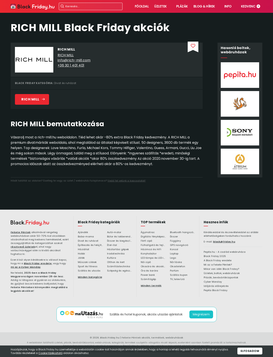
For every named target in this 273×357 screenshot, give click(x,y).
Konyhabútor (149, 253)
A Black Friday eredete (218, 260)
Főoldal (142, 6)
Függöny (175, 240)
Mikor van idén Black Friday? (221, 269)
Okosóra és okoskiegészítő (153, 266)
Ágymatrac (148, 232)
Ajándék (83, 232)
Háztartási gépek (118, 249)
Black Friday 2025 (215, 256)
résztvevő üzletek (23, 246)
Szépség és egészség (119, 270)
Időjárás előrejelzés (216, 286)
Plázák (182, 6)
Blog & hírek (204, 6)
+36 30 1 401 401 (71, 65)
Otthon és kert (116, 262)
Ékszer (174, 236)
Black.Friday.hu (109, 337)
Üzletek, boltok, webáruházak (222, 273)
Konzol (174, 249)
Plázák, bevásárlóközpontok (221, 277)
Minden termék (151, 285)
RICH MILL (66, 55)
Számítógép (148, 279)
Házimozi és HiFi (151, 249)
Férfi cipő (146, 240)
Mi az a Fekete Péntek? (218, 264)
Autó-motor (114, 232)
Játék (81, 258)
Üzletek (160, 6)
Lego (173, 258)
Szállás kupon (178, 275)
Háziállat (83, 249)
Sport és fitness (87, 266)
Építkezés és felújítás (90, 245)
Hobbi (81, 253)
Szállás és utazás (89, 270)
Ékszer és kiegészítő (119, 240)
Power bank (148, 275)
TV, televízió (177, 279)
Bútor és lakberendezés (119, 236)
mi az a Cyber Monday (26, 267)
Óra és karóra (149, 270)
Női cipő (146, 262)
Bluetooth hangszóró (182, 232)
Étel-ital (112, 245)
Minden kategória (90, 277)
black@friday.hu (224, 241)
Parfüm (174, 270)
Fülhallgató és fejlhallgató (153, 245)
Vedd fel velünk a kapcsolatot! (126, 180)
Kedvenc (250, 6)
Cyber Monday (213, 281)
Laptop (174, 253)
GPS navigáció (179, 245)
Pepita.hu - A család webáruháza (224, 252)
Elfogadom (250, 351)
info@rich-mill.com (74, 60)
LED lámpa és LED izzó (153, 258)
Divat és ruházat (65, 83)
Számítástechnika (118, 266)
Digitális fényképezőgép (153, 236)
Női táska (176, 262)
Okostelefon (177, 266)
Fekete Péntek (20, 232)
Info (228, 6)
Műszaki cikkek (87, 262)
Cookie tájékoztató (50, 353)
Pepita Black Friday (215, 290)
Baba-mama (86, 236)
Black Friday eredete (38, 263)
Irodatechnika (116, 253)
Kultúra (111, 258)
